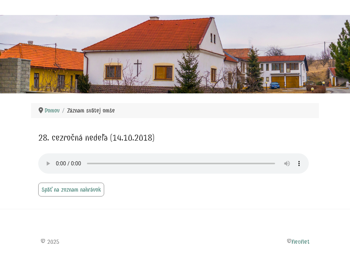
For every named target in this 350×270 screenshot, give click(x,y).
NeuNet (301, 241)
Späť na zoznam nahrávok (71, 189)
